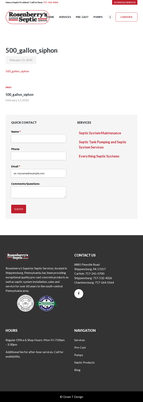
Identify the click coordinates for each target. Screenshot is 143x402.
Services (79, 340)
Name (21, 132)
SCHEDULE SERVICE (125, 2)
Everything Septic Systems (99, 156)
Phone (15, 149)
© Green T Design (71, 396)
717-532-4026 (50, 2)
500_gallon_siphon (17, 71)
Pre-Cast (80, 347)
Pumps (78, 355)
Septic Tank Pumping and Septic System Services (102, 144)
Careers (126, 17)
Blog (77, 370)
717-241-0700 (94, 273)
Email (21, 166)
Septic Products (84, 362)
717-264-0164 (104, 282)
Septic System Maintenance (100, 133)
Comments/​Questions (25, 183)
